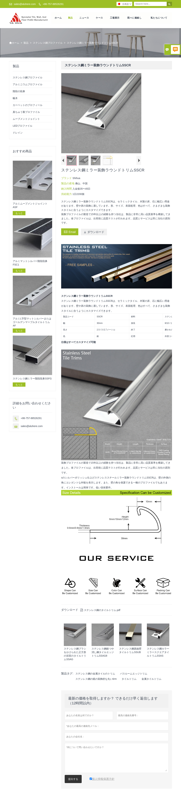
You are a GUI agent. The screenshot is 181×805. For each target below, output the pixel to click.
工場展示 (114, 18)
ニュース (84, 18)
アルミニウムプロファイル (27, 84)
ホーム (58, 18)
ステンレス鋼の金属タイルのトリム (95, 674)
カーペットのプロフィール (27, 105)
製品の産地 (68, 183)
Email (70, 232)
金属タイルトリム (151, 679)
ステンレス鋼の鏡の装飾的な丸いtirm (96, 679)
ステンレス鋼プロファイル (48, 43)
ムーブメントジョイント (26, 119)
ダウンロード (94, 232)
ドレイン (18, 133)
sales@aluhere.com (25, 4)
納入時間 (66, 189)
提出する (73, 779)
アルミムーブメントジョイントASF (30, 206)
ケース (99, 18)
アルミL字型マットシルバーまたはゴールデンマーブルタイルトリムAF (32, 322)
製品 (70, 18)
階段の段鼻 (19, 91)
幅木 (15, 98)
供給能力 (66, 194)
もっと (19, 213)
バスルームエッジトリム (133, 674)
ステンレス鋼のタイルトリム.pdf (100, 610)
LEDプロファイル (22, 126)
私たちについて (159, 18)
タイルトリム (129, 679)
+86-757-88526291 (53, 4)
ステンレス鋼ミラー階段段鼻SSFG (32, 378)
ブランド (66, 178)
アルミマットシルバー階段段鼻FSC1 (30, 263)
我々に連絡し (134, 18)
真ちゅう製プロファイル (26, 112)
